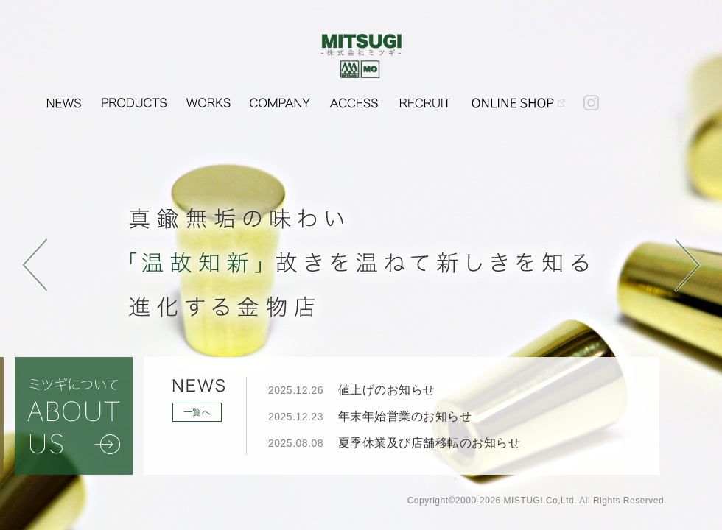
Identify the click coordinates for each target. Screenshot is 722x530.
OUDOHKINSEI (518, 98)
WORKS (208, 98)
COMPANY (280, 98)
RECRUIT (425, 98)
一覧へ (197, 412)
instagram (591, 98)
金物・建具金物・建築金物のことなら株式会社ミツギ (361, 56)
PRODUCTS (134, 98)
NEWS (64, 98)
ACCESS (354, 98)
